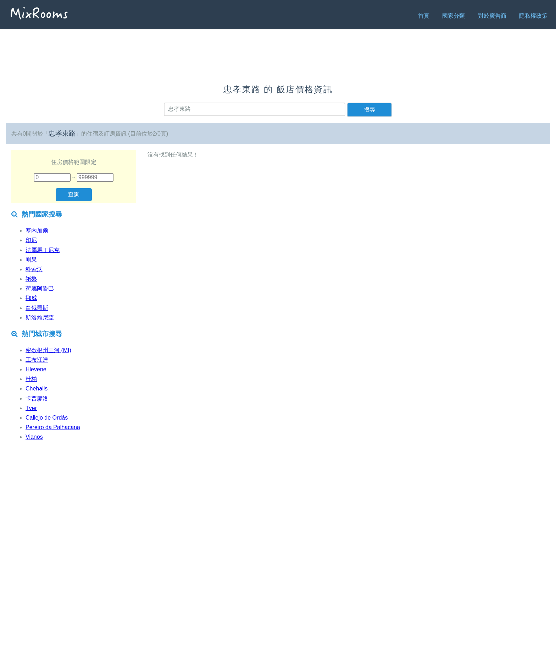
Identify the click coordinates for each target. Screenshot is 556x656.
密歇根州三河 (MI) (48, 350)
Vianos (34, 437)
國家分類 (453, 16)
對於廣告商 (492, 16)
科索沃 (34, 269)
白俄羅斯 (37, 308)
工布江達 (37, 360)
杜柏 (31, 379)
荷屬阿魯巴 (40, 288)
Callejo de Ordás (47, 418)
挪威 (31, 298)
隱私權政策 (533, 16)
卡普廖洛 (37, 398)
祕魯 (31, 279)
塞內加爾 (37, 231)
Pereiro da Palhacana (53, 427)
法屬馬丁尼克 (43, 250)
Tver (31, 408)
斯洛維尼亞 (40, 318)
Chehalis (37, 389)
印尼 (31, 240)
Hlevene (36, 369)
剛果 (31, 260)
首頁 (423, 16)
